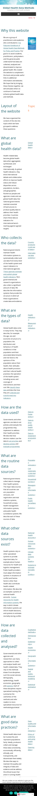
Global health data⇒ (30, 145)
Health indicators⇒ (31, 317)
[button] (30, 18)
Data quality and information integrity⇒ (32, 726)
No (16, 793)
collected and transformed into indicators (11, 395)
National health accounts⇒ (32, 535)
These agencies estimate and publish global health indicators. (12, 274)
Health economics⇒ (32, 650)
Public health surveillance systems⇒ (32, 503)
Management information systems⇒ (32, 490)
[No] (35, 790)
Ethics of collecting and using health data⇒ (31, 739)
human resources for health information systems (11, 600)
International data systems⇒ (31, 255)
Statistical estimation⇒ (32, 686)
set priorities (13, 441)
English (22, 794)
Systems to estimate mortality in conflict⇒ (32, 570)
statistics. (10, 686)
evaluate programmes (11, 446)
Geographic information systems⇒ (32, 661)
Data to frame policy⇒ (30, 414)
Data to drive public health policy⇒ (30, 425)
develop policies (9, 444)
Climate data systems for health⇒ (31, 557)
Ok (11, 793)
